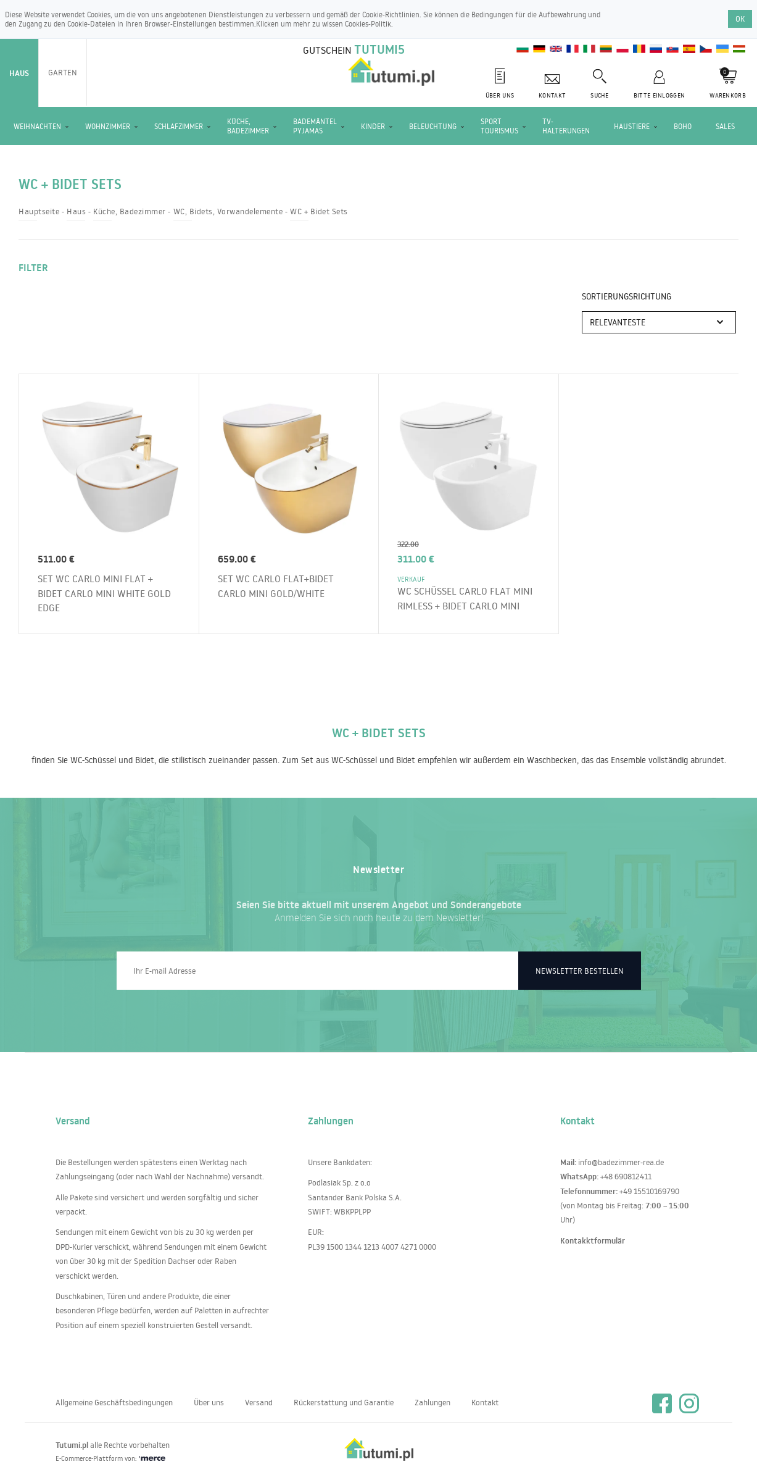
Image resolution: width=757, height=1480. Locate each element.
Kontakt (484, 1402)
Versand (259, 1402)
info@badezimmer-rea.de (621, 1162)
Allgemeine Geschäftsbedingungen (114, 1402)
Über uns (209, 1402)
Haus (19, 72)
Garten (62, 72)
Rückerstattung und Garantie (344, 1402)
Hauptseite (39, 211)
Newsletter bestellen (580, 971)
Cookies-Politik (368, 23)
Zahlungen (432, 1402)
